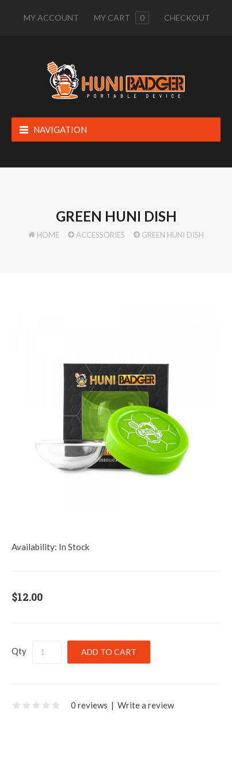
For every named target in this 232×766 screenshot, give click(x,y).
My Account (51, 17)
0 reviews (89, 705)
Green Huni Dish (173, 234)
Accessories (100, 234)
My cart (121, 18)
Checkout (187, 17)
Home (48, 234)
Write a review (145, 705)
